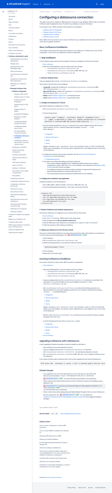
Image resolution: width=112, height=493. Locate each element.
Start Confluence (48, 216)
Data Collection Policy (16, 192)
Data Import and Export (19, 162)
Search (96, 4)
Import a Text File (17, 165)
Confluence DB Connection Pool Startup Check (53, 458)
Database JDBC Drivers (21, 94)
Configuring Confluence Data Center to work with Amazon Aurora (21, 142)
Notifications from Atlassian (18, 209)
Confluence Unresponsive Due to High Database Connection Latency (63, 397)
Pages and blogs (13, 22)
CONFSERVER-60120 (51, 386)
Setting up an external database (49, 439)
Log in (102, 4)
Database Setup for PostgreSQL (52, 30)
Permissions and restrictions (17, 45)
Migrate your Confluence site (17, 219)
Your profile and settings (16, 33)
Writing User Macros (16, 71)
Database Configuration (19, 91)
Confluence (48, 477)
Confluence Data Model (19, 155)
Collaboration (12, 36)
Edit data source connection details (50, 461)
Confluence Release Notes (16, 229)
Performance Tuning (16, 189)
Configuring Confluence (17, 178)
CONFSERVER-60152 (67, 395)
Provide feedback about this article (70, 413)
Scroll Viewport (57, 477)
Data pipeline (16, 175)
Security (90, 487)
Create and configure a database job (50, 448)
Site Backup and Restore (19, 147)
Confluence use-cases (15, 53)
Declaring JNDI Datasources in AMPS (50, 436)
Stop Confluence (48, 64)
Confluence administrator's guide (18, 56)
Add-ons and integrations (16, 50)
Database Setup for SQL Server (52, 32)
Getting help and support (16, 232)
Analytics (11, 39)
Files (10, 25)
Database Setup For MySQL (51, 34)
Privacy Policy (72, 487)
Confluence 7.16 (12, 11)
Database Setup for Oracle (22, 97)
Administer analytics (16, 211)
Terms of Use (82, 487)
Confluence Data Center (15, 222)
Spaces (11, 19)
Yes (53, 413)
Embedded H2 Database (21, 114)
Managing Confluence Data (18, 88)
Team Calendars (13, 47)
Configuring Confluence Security (19, 181)
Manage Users (14, 64)
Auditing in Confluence (19, 168)
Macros (11, 30)
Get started (12, 16)
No (56, 413)
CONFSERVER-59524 (75, 235)
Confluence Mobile (14, 28)
